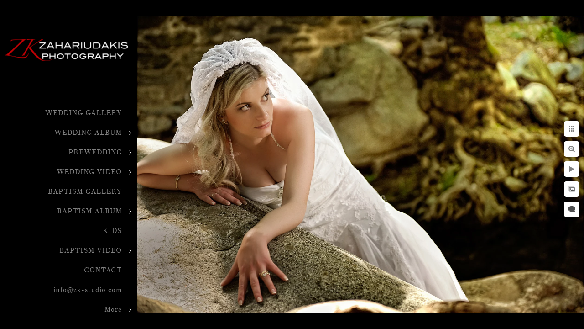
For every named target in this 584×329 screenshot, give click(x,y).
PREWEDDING (95, 152)
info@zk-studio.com (87, 290)
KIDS (112, 231)
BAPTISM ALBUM (89, 211)
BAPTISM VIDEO (90, 250)
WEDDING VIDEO (89, 172)
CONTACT (103, 270)
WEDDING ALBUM (88, 132)
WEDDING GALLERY (83, 113)
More (113, 309)
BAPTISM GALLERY (85, 191)
